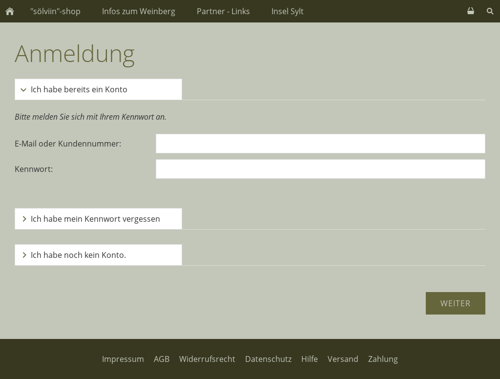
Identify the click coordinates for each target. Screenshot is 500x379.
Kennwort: (34, 169)
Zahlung (383, 359)
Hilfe (309, 359)
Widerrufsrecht (207, 359)
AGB (161, 359)
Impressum (123, 359)
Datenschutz (268, 359)
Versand (343, 359)
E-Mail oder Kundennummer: (68, 143)
